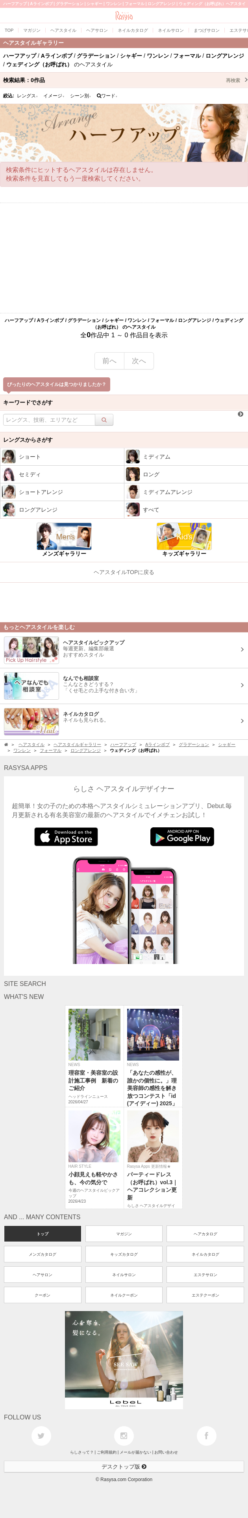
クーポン (42, 1295)
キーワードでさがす (28, 402)
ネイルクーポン (124, 1295)
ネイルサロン (124, 1275)
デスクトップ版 (124, 1466)
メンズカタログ (42, 1254)
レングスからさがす (28, 440)
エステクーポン (205, 1295)
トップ (42, 1234)
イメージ (54, 96)
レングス (27, 96)
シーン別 (80, 96)
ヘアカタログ (205, 1234)
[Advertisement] (124, 258)
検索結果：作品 (125, 80)
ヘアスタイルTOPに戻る (124, 572)
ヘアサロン (42, 1275)
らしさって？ (82, 1452)
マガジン (124, 1234)
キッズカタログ (124, 1254)
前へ (109, 361)
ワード (107, 96)
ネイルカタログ (205, 1254)
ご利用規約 (107, 1452)
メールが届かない (135, 1452)
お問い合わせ (166, 1452)
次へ (139, 361)
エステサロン (205, 1275)
